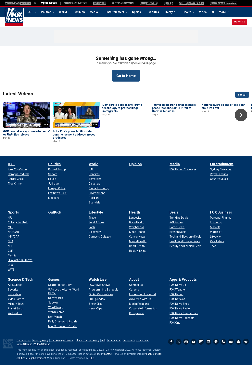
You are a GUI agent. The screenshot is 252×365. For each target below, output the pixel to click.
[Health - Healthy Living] (137, 250)
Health (187, 12)
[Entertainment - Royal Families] (219, 174)
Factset (108, 354)
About (134, 279)
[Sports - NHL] (10, 246)
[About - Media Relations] (139, 303)
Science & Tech (20, 279)
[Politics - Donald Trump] (57, 169)
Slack (216, 342)
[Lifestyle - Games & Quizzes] (100, 236)
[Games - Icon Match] (55, 316)
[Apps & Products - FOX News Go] (178, 284)
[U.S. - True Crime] (15, 183)
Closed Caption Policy (87, 340)
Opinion (80, 12)
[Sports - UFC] (10, 265)
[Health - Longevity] (135, 217)
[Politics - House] (52, 178)
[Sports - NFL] (10, 217)
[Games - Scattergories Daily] (60, 284)
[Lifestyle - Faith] (92, 227)
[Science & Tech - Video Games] (16, 299)
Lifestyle (170, 12)
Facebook (171, 342)
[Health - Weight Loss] (136, 227)
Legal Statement (37, 358)
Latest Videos (18, 94)
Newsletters (231, 342)
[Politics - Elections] (53, 197)
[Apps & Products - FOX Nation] (176, 294)
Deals (174, 212)
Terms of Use (24, 340)
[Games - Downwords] (55, 297)
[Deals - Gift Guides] (176, 222)
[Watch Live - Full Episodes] (97, 299)
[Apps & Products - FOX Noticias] (177, 299)
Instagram (186, 342)
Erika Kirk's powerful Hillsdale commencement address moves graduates (74, 134)
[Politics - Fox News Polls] (57, 193)
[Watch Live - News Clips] (95, 308)
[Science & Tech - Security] (13, 289)
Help (103, 340)
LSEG (91, 358)
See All (242, 94)
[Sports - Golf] (10, 250)
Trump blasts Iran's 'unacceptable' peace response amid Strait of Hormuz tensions (174, 134)
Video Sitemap (42, 344)
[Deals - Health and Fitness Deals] (185, 241)
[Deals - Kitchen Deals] (178, 231)
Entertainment (115, 12)
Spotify (238, 342)
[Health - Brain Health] (136, 222)
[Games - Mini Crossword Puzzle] (62, 326)
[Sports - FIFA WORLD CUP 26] (20, 260)
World (63, 12)
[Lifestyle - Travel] (92, 217)
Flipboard (201, 342)
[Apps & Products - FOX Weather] (178, 289)
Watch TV (239, 21)
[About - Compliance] (136, 313)
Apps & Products (183, 279)
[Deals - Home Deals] (177, 227)
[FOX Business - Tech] (213, 246)
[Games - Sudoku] (53, 302)
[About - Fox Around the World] (142, 294)
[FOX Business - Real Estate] (217, 241)
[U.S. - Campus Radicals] (18, 174)
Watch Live (98, 279)
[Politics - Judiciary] (53, 183)
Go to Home (126, 76)
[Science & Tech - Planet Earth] (15, 308)
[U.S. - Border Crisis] (16, 178)
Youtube (193, 342)
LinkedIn (208, 342)
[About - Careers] (134, 289)
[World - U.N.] (91, 169)
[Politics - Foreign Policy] (56, 188)
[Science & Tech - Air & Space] (15, 284)
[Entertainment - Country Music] (219, 178)
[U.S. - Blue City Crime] (17, 169)
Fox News (14, 17)
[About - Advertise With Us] (140, 299)
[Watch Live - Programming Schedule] (103, 289)
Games (54, 279)
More (222, 12)
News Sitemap (24, 344)
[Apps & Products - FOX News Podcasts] (182, 317)
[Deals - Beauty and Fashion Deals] (185, 246)
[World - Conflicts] (94, 174)
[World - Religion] (94, 197)
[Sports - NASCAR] (13, 231)
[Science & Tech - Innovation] (14, 294)
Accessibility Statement (136, 340)
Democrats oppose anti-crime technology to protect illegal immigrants (122, 134)
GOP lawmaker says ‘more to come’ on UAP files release (26, 133)
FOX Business (221, 212)
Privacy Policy (40, 340)
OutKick (154, 12)
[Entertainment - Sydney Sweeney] (221, 169)
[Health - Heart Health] (137, 246)
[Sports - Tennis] (12, 255)
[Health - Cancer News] (137, 236)
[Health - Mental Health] (137, 241)
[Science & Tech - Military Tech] (16, 303)
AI (212, 12)
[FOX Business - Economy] (216, 222)
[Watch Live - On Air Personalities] (101, 294)
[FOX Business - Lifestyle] (215, 236)
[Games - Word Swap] (55, 307)
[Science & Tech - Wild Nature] (15, 313)
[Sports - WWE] (11, 269)
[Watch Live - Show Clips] (95, 303)
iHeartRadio (246, 342)
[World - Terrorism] (95, 178)
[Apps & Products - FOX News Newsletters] (184, 313)
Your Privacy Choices (61, 340)
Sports (137, 12)
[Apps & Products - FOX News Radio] (180, 308)
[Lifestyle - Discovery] (95, 231)
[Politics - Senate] (52, 174)
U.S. (31, 12)
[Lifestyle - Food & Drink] (96, 222)
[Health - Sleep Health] (137, 231)
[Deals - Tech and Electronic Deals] (185, 236)
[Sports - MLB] (10, 227)
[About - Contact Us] (136, 284)
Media (94, 12)
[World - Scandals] (94, 202)
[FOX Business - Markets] (215, 227)
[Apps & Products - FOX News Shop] (179, 303)
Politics (46, 12)
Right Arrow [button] (241, 115)
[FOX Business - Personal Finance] (220, 217)
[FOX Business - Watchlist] (215, 231)
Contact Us (114, 340)
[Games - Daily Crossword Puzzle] (62, 321)
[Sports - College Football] (18, 222)
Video (203, 12)
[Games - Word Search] (56, 312)
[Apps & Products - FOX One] (175, 322)
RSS (223, 342)
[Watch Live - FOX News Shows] (99, 284)
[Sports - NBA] (10, 241)
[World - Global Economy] (99, 188)
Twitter (179, 342)
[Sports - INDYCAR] (13, 236)
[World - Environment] (97, 193)
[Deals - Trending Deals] (179, 217)
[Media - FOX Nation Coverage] (183, 169)
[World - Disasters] (94, 183)
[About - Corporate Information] (143, 308)
